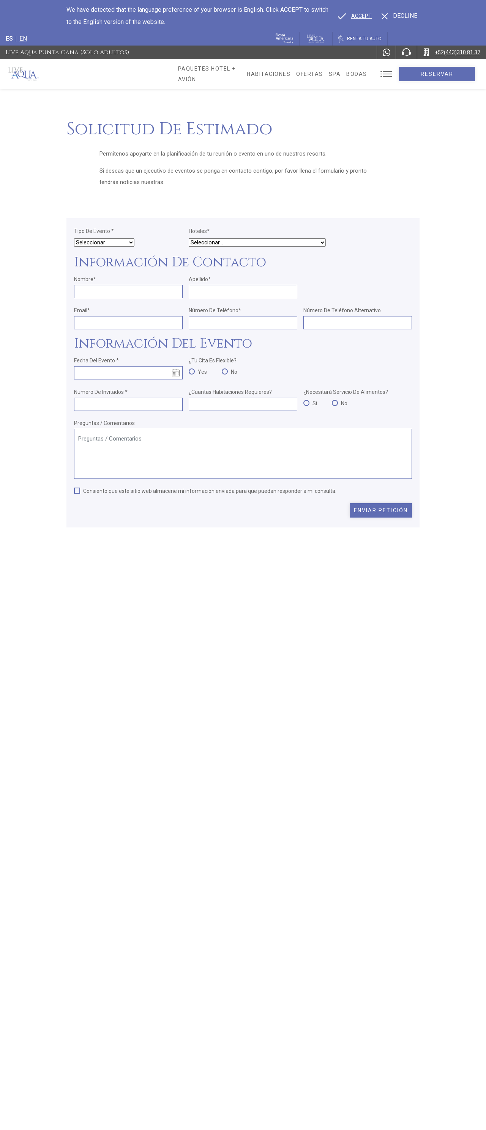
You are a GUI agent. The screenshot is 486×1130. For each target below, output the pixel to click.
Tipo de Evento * (94, 231)
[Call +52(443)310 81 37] (451, 52)
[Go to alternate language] (355, 16)
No (234, 372)
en (23, 38)
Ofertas (324, 74)
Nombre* (85, 279)
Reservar (444, 74)
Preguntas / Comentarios (104, 423)
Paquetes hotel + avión (217, 76)
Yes (202, 372)
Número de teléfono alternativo (342, 310)
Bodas (371, 74)
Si (314, 403)
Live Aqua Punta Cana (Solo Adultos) (67, 52)
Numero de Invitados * (101, 392)
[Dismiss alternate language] (399, 15)
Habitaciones (283, 74)
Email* (82, 310)
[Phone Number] (406, 52)
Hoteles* (199, 231)
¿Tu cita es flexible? (213, 360)
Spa (349, 74)
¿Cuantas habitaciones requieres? (230, 392)
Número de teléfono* (215, 310)
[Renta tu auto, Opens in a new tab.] (360, 39)
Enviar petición (381, 510)
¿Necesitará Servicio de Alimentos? (345, 392)
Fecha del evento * (96, 360)
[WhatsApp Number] (386, 52)
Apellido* (200, 279)
